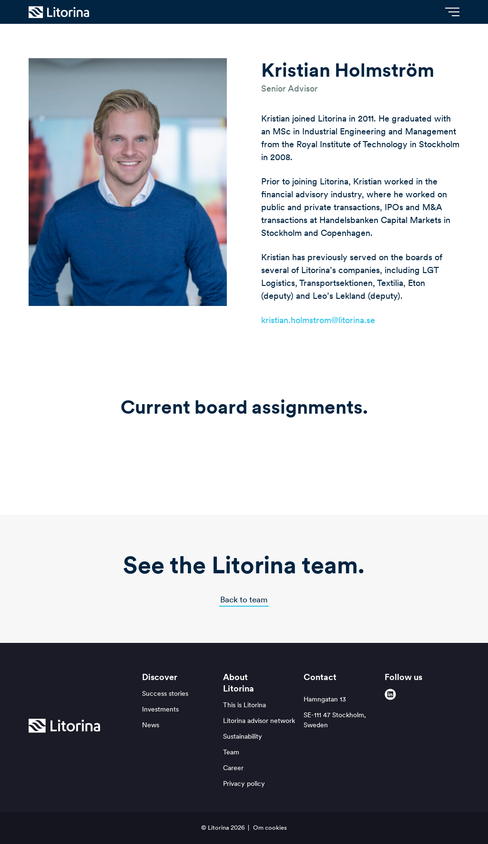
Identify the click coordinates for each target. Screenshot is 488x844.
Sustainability (242, 736)
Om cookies (270, 828)
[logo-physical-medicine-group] (280, 455)
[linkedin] (390, 694)
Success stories (165, 693)
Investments (160, 709)
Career (233, 767)
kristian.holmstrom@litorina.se (318, 320)
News (150, 725)
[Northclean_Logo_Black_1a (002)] (207, 455)
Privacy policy (244, 783)
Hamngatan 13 (341, 712)
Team (231, 752)
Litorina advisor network (259, 720)
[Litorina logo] (59, 12)
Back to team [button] (244, 599)
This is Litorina (244, 705)
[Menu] (452, 12)
